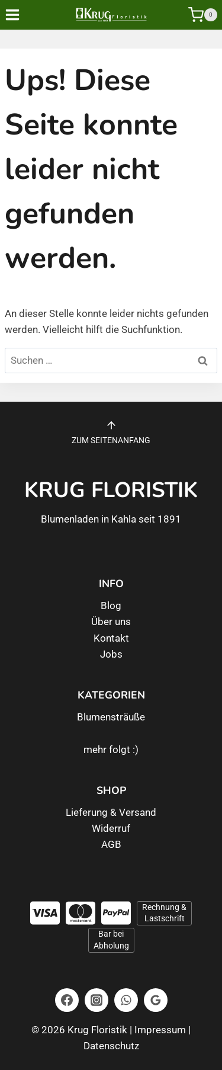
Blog (111, 605)
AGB (111, 844)
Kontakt (111, 638)
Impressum (160, 1030)
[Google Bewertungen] (156, 1000)
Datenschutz (111, 1046)
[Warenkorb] (202, 15)
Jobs (111, 654)
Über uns (111, 621)
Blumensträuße (111, 717)
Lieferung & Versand (111, 812)
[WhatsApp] (126, 1000)
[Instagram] (96, 1000)
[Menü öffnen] (21, 14)
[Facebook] (67, 1000)
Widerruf (111, 828)
